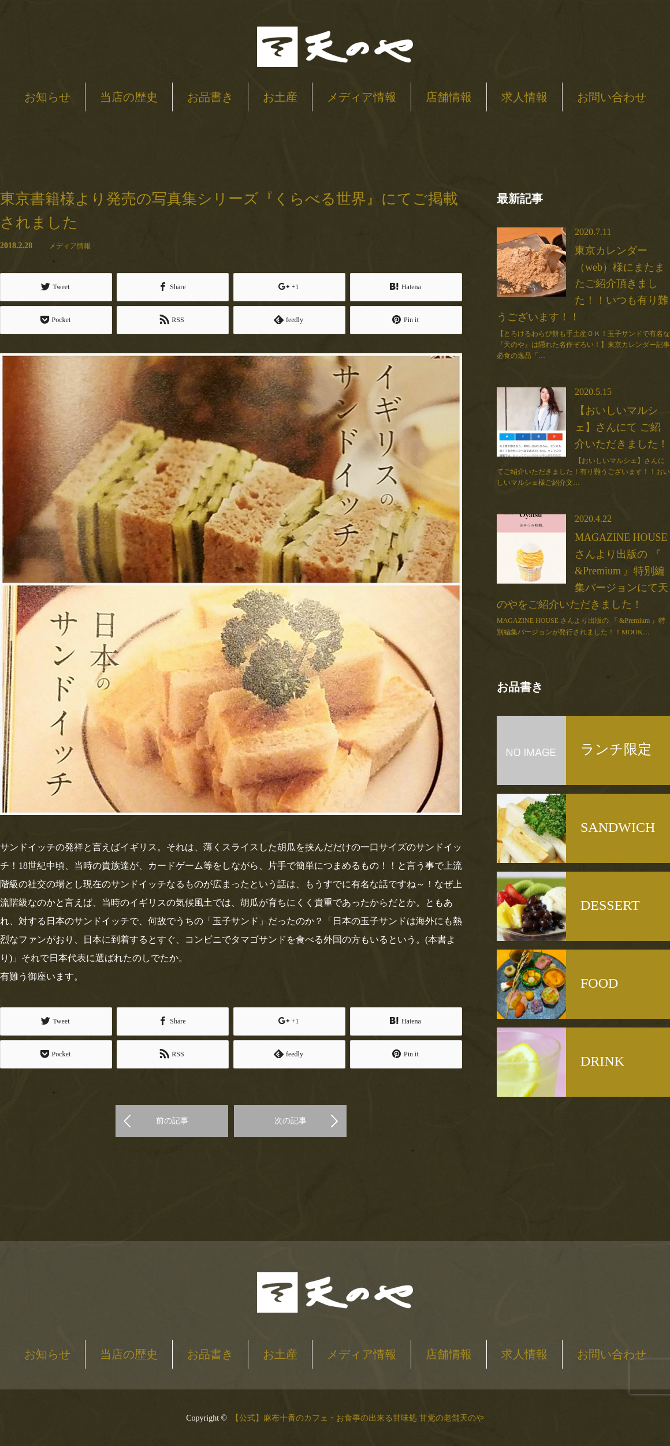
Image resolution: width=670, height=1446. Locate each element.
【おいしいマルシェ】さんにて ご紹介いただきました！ (621, 427)
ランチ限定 (616, 749)
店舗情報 (449, 97)
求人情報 (524, 97)
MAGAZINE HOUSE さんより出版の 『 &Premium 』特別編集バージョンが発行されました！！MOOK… (581, 626)
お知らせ (47, 97)
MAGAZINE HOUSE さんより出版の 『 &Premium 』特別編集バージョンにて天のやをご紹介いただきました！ (582, 571)
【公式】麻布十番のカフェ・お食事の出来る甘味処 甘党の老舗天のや (357, 1417)
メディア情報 (361, 97)
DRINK (602, 1060)
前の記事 (172, 1119)
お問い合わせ (611, 97)
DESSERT (610, 905)
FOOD (599, 983)
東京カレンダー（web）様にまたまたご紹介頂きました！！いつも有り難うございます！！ (582, 284)
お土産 (280, 97)
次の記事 (290, 1119)
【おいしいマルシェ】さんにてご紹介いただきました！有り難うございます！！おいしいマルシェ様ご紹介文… (583, 472)
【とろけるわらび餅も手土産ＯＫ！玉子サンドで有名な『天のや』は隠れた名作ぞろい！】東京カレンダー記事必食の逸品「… (583, 345)
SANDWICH (617, 827)
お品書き (210, 97)
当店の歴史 (129, 97)
